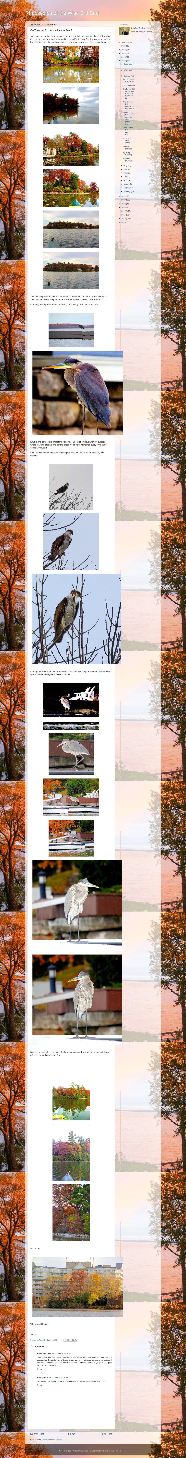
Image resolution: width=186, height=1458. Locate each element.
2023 (123, 57)
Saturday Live (129, 85)
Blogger (123, 1451)
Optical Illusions (127, 147)
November (128, 70)
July (126, 169)
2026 (123, 46)
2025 (123, 49)
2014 (123, 222)
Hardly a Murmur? (128, 160)
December (128, 64)
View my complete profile (141, 32)
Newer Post (37, 1433)
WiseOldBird (139, 28)
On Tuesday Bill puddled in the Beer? (128, 105)
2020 (123, 200)
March (126, 184)
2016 (123, 215)
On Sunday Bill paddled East (128, 131)
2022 (123, 61)
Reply (39, 1369)
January (127, 191)
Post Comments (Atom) (52, 1440)
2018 (123, 207)
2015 (123, 218)
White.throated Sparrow (128, 80)
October (127, 76)
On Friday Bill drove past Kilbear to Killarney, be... (129, 93)
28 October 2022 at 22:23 (60, 1377)
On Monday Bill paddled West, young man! (128, 118)
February (128, 188)
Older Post (105, 1433)
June (126, 173)
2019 (123, 204)
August (127, 165)
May (126, 177)
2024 (123, 53)
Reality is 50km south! (127, 140)
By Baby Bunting (127, 153)
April (126, 180)
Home (71, 1433)
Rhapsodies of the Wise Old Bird (62, 13)
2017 (123, 211)
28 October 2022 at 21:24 (63, 1353)
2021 (123, 196)
